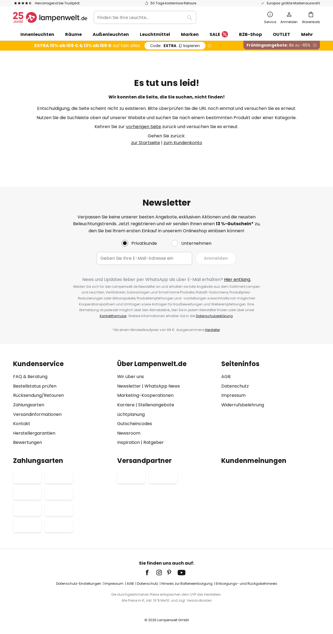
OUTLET (281, 34)
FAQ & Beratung (30, 376)
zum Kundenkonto (183, 143)
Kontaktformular (113, 316)
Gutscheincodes (134, 423)
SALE (219, 34)
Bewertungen (27, 442)
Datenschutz (235, 386)
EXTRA (175, 45)
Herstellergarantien (34, 433)
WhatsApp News (162, 386)
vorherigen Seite (143, 126)
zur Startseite (145, 143)
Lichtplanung (131, 414)
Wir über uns (130, 376)
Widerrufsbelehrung (242, 405)
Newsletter (129, 386)
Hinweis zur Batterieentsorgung (187, 583)
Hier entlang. (237, 279)
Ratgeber (153, 442)
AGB (226, 376)
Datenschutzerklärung (214, 316)
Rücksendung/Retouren (38, 395)
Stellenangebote (156, 405)
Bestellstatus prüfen (34, 386)
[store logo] (50, 17)
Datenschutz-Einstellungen (78, 583)
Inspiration (128, 442)
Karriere (126, 405)
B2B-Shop (250, 34)
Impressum (233, 395)
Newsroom (128, 433)
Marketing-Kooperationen (145, 395)
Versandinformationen (37, 414)
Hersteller (212, 329)
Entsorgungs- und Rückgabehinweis (246, 583)
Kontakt (21, 423)
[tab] (62, 403)
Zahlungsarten (28, 405)
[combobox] (145, 17)
